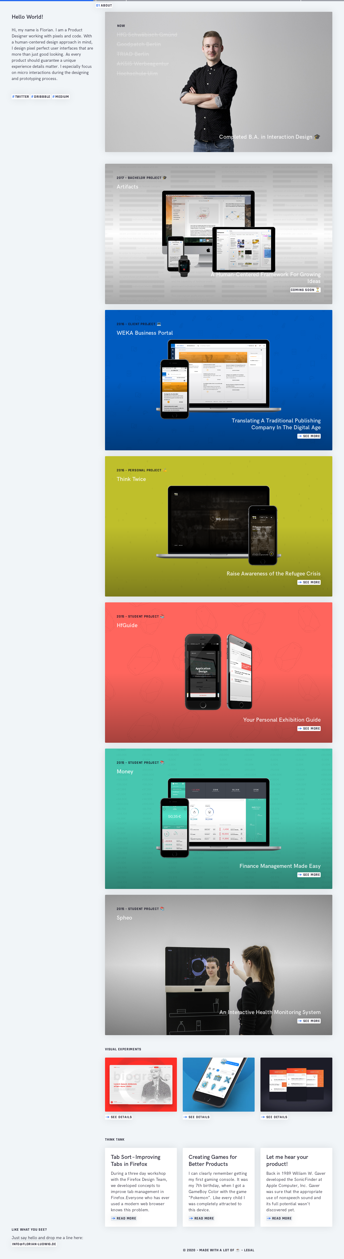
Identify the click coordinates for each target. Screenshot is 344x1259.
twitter (20, 96)
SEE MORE (309, 436)
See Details (118, 1117)
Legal (249, 1250)
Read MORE (123, 1218)
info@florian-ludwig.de (34, 1244)
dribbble (40, 96)
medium (60, 96)
